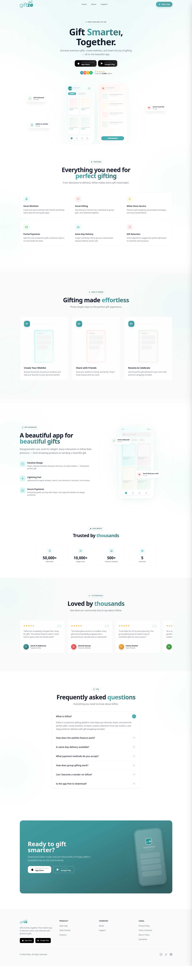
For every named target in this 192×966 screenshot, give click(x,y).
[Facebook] (171, 954)
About (93, 4)
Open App (164, 4)
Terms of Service (145, 930)
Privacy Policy (144, 926)
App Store (27, 941)
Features (63, 935)
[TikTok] (166, 954)
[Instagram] (161, 954)
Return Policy (144, 935)
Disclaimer (143, 939)
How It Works (64, 930)
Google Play (43, 941)
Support (104, 4)
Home (84, 4)
